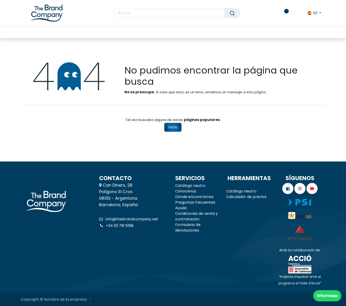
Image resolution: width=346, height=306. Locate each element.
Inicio (173, 127)
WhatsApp (327, 295)
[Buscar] (232, 13)
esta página (256, 92)
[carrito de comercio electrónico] (270, 13)
